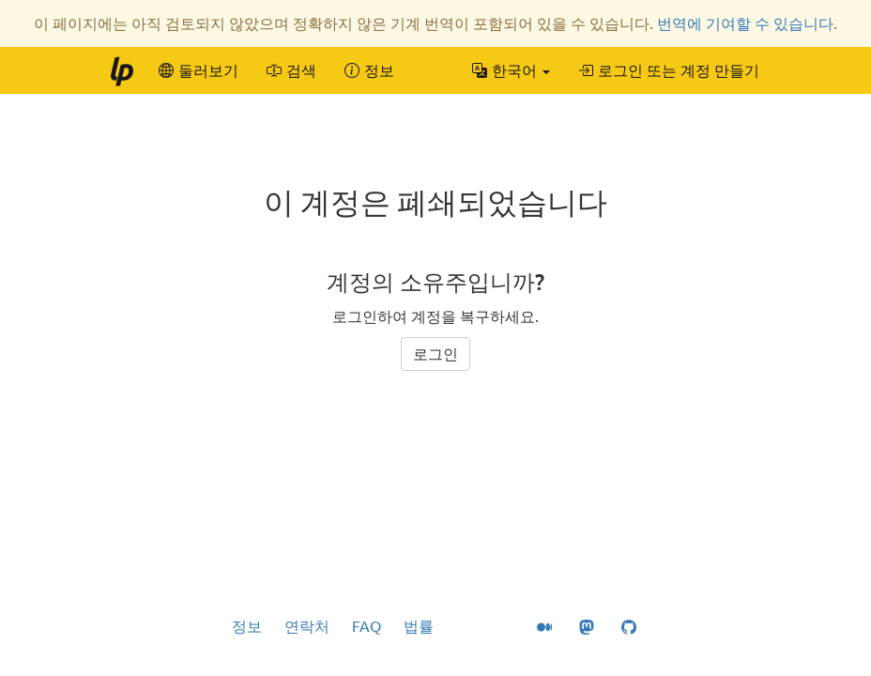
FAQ (366, 626)
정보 (247, 626)
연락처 (306, 626)
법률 (419, 626)
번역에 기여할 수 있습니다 (745, 23)
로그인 (435, 354)
